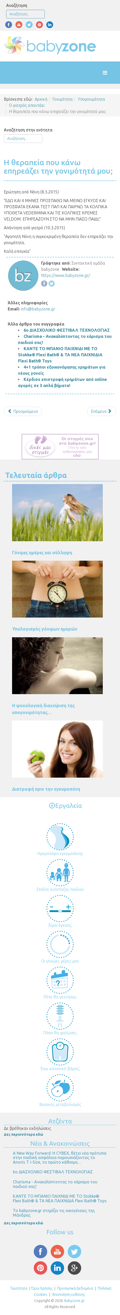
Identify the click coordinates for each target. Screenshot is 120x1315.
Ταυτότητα (18, 1288)
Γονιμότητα (62, 99)
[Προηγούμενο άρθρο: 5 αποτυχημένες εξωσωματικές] (23, 411)
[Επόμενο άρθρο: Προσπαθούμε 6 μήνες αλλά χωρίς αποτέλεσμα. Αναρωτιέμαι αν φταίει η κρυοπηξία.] (101, 411)
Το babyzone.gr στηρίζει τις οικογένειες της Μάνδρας (54, 1212)
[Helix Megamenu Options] (110, 72)
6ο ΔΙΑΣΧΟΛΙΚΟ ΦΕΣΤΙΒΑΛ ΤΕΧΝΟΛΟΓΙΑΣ (67, 330)
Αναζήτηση (16, 5)
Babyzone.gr (74, 1301)
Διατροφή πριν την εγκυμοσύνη (46, 788)
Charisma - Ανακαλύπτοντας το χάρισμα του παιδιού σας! (55, 1184)
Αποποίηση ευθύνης (68, 1294)
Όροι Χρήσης (41, 1288)
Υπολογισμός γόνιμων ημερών (44, 628)
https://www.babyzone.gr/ (65, 275)
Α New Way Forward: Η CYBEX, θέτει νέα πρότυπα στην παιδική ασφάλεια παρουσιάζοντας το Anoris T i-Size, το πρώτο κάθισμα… (59, 1157)
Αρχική (41, 99)
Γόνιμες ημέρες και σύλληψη (42, 552)
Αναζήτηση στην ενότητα (28, 130)
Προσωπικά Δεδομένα (75, 1288)
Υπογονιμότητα (91, 99)
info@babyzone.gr (38, 309)
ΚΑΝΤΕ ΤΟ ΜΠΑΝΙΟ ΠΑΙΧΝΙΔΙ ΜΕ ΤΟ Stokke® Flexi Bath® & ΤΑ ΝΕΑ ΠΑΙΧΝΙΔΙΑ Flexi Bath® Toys (60, 354)
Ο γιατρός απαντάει (27, 105)
